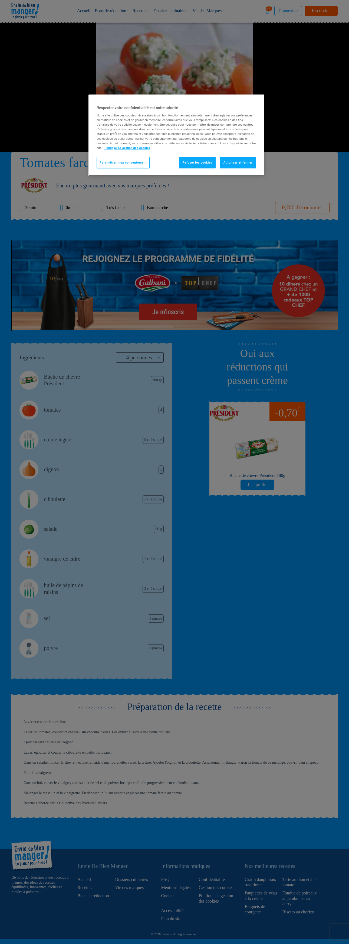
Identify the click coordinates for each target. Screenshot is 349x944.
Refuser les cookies (197, 162)
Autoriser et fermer (238, 162)
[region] (176, 135)
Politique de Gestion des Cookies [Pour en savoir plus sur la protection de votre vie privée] (127, 148)
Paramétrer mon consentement (123, 162)
